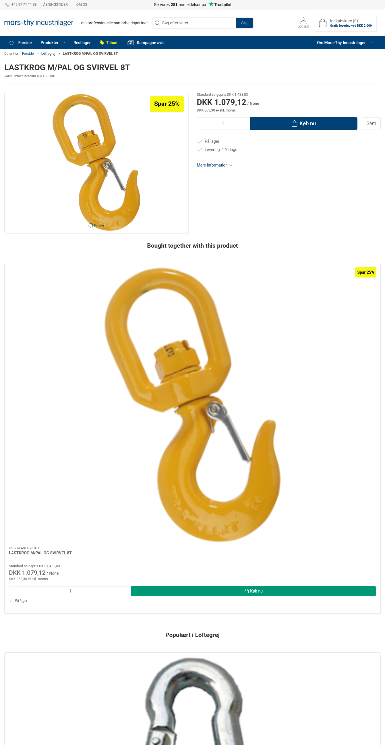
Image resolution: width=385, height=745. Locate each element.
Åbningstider (55, 5)
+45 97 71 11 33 (18, 684)
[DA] (76, 22)
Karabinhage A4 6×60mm (336, 506)
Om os (81, 5)
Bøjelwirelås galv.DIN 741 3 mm (113, 506)
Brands (202, 693)
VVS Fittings (207, 701)
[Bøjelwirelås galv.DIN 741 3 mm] (116, 472)
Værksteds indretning (153, 695)
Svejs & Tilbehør (210, 670)
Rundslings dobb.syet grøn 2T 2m (191, 506)
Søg (244, 23)
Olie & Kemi (144, 703)
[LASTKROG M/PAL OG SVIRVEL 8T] (40, 290)
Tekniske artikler (148, 670)
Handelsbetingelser (279, 670)
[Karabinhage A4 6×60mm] (345, 472)
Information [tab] (19, 612)
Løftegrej (48, 54)
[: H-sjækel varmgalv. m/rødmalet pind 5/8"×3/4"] (268, 472)
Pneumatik (205, 662)
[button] (52, 42)
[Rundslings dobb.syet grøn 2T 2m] (192, 472)
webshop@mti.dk (19, 690)
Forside (28, 54)
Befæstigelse (145, 679)
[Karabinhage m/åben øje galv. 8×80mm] (40, 472)
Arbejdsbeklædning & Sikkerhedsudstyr (215, 682)
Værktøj (141, 662)
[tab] (184, 577)
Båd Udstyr (205, 709)
